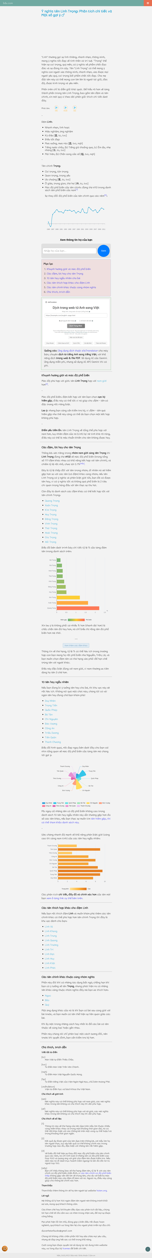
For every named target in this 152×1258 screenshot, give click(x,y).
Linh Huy (49, 958)
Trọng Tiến (51, 705)
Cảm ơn (92, 1255)
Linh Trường (51, 944)
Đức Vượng (51, 723)
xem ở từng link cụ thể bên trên (64, 898)
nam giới (102, 380)
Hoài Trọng (51, 532)
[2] (47, 384)
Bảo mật (74, 1255)
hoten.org (102, 1190)
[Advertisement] (76, 36)
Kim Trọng (50, 509)
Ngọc (48, 995)
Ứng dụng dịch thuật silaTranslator (78, 350)
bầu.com (8, 3)
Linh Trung (51, 935)
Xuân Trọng (51, 505)
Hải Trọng (50, 541)
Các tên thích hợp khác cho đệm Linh (68, 282)
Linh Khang (51, 931)
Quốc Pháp (51, 709)
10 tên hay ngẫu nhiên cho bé (63, 278)
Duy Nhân (50, 700)
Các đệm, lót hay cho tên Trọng (65, 273)
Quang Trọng (52, 500)
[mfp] (82, 463)
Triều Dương (52, 732)
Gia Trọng (50, 537)
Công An (49, 728)
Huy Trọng (50, 514)
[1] (77, 189)
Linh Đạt (49, 954)
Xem (103, 250)
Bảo (47, 1000)
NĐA (58, 1255)
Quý (47, 1004)
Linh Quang (51, 940)
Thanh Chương (53, 741)
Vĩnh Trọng (51, 523)
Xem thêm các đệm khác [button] (76, 645)
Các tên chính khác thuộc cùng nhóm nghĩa (71, 287)
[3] (105, 195)
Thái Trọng (51, 528)
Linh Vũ (49, 926)
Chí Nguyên (51, 719)
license (66, 1248)
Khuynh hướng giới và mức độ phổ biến (69, 268)
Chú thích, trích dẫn (58, 291)
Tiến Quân (50, 737)
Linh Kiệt (50, 963)
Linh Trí (49, 949)
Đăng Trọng (51, 518)
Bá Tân (49, 714)
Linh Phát (50, 967)
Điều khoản (83, 1255)
